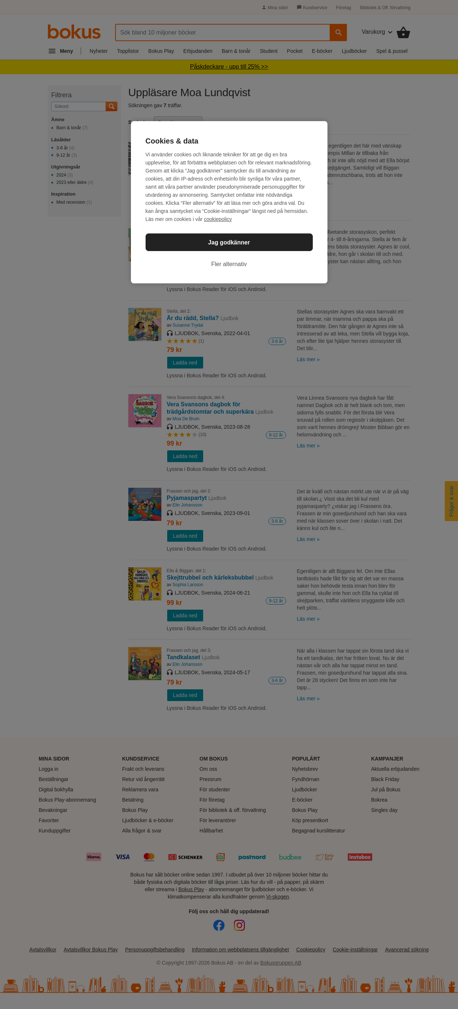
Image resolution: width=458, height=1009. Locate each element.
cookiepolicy (218, 219)
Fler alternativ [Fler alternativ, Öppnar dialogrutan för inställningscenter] (229, 264)
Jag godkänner (229, 242)
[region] (229, 202)
